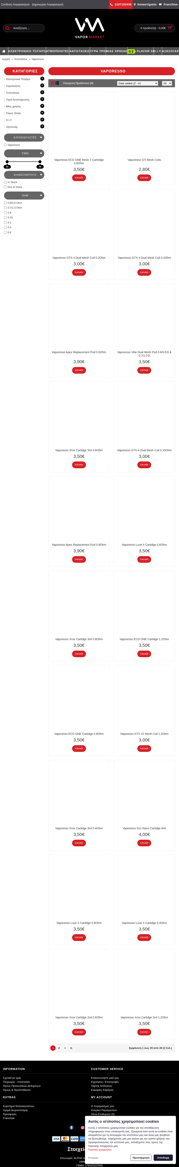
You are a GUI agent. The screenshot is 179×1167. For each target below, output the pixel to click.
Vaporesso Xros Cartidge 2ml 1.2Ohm (144, 1017)
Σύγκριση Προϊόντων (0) (78, 83)
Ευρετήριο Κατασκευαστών (18, 1106)
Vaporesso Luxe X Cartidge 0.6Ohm (144, 544)
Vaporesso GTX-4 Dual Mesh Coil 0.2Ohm (79, 257)
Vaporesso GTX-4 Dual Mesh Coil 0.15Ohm (144, 450)
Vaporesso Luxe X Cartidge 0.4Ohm (144, 923)
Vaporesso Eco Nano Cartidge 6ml (144, 828)
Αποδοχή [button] (163, 1157)
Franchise (8, 1118)
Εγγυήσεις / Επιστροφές (105, 1081)
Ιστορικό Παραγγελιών (104, 1110)
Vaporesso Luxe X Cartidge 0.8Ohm (78, 923)
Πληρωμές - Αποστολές (16, 1081)
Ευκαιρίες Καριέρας (102, 1089)
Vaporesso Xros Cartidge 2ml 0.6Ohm (79, 1017)
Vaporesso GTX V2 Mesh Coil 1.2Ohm (144, 733)
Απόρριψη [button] (93, 1158)
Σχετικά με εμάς (12, 1077)
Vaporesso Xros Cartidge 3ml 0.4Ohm (79, 828)
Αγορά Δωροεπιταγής (15, 1110)
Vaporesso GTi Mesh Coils (144, 159)
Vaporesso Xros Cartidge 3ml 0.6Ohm (79, 450)
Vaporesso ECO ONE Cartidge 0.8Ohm (79, 733)
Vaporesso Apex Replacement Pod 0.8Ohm (79, 544)
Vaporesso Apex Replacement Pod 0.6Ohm (79, 352)
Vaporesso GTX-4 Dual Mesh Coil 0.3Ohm (144, 257)
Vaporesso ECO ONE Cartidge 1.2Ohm (144, 639)
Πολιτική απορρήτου (100, 1149)
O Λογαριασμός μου (102, 1106)
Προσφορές (10, 1114)
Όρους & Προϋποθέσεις (17, 1089)
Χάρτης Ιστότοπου (101, 1085)
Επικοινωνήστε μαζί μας (105, 1077)
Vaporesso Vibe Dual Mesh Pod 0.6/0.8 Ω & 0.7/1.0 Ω (144, 354)
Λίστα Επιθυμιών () (103, 1114)
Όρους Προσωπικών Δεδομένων (22, 1085)
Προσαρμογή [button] (140, 1157)
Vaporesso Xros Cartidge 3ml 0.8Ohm (79, 639)
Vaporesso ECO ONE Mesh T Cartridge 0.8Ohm (79, 161)
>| (71, 1047)
